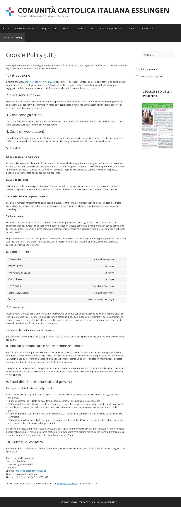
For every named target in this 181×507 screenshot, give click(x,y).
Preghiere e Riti (49, 28)
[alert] (158, 76)
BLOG (6, 28)
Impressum (148, 28)
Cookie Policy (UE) (12, 37)
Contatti (132, 28)
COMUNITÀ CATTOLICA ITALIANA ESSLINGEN (93, 10)
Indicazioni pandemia (111, 28)
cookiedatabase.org (67, 483)
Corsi (91, 28)
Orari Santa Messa (25, 28)
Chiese (79, 28)
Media (66, 28)
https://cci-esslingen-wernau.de (39, 81)
